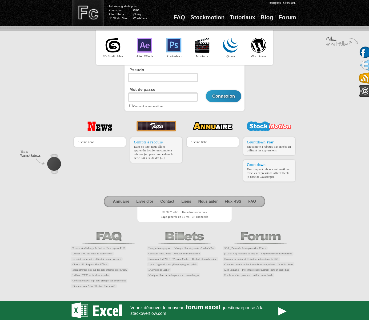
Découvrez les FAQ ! (159, 259)
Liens (186, 201)
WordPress (140, 18)
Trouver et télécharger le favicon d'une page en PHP (98, 248)
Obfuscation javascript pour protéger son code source (99, 280)
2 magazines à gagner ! (160, 248)
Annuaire (121, 201)
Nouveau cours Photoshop (186, 253)
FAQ (179, 17)
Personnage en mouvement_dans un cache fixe (265, 270)
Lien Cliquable (231, 270)
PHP (136, 10)
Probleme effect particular (237, 275)
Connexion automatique (148, 106)
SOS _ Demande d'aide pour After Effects (245, 248)
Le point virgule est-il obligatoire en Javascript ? (96, 259)
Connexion (289, 2)
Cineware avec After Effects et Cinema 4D (93, 286)
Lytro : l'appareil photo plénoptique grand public (172, 264)
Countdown (256, 165)
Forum (287, 17)
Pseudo (136, 69)
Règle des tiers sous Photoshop (276, 253)
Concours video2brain (159, 253)
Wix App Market (180, 259)
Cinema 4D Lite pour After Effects (89, 264)
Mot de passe (142, 89)
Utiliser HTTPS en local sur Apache (90, 275)
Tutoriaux (242, 17)
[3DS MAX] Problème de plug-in (241, 253)
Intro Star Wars (285, 264)
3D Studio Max (118, 18)
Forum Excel (184, 310)
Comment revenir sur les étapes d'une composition (249, 264)
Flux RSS (233, 201)
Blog (267, 17)
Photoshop (115, 10)
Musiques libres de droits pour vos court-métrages (173, 275)
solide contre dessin (263, 275)
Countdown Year (260, 142)
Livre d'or (144, 201)
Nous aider (208, 201)
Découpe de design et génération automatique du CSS (251, 259)
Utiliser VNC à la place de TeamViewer (92, 253)
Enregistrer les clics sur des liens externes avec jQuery (99, 270)
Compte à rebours (148, 142)
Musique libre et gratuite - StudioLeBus (194, 248)
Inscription (275, 2)
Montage (202, 48)
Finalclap (87, 13)
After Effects (116, 14)
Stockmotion (207, 17)
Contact (167, 201)
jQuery (137, 14)
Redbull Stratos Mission (204, 259)
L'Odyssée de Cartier (159, 270)
